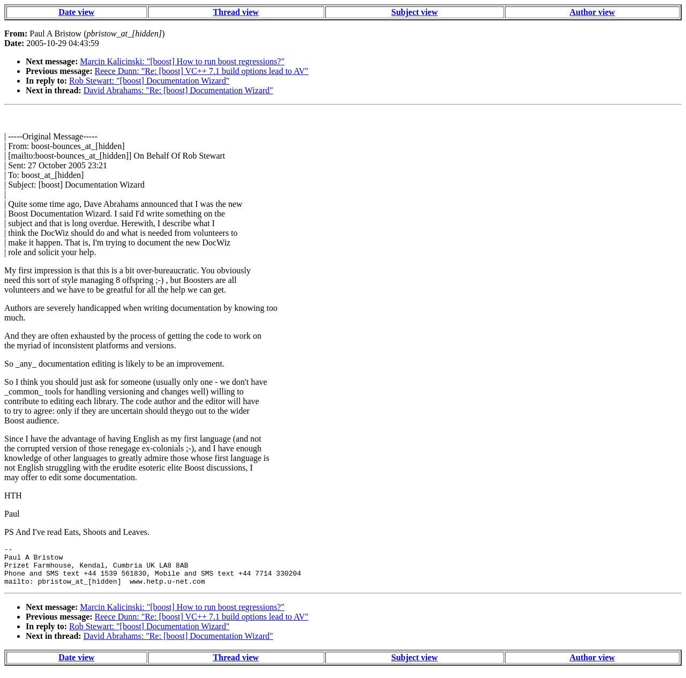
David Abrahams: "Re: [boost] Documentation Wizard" (178, 90)
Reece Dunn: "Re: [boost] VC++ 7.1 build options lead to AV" (202, 71)
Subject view (414, 12)
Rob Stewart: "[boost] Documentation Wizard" (149, 80)
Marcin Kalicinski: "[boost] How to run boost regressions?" (182, 61)
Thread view (235, 12)
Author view (592, 12)
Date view (76, 12)
